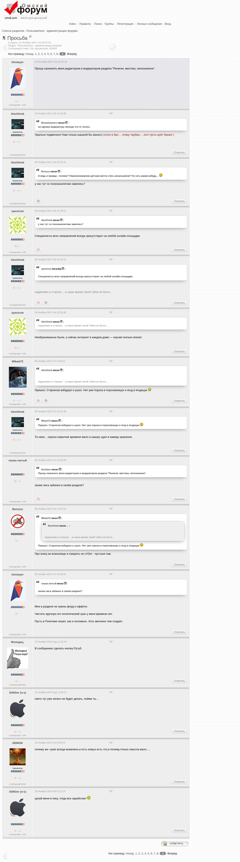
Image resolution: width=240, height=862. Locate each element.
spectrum (17, 211)
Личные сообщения (149, 23)
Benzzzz (45, 171)
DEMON (17, 743)
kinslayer (17, 62)
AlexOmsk (17, 113)
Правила (85, 23)
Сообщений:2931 (17, 155)
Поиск (98, 23)
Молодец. (17, 642)
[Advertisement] (112, 86)
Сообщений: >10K (17, 105)
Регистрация (125, 23)
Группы (109, 23)
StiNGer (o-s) (17, 692)
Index (72, 23)
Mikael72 (17, 361)
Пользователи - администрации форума (51, 30)
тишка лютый (17, 460)
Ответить (179, 152)
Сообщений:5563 (17, 685)
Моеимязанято (49, 122)
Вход (168, 23)
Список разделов (13, 30)
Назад (29, 53)
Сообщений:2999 (17, 784)
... (68, 525)
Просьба (17, 38)
